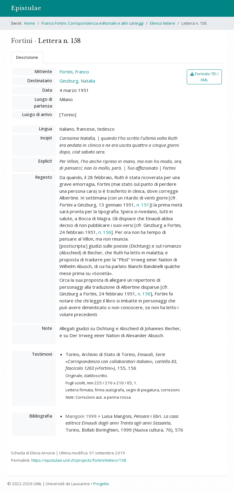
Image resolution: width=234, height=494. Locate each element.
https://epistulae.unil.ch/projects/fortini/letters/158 (78, 460)
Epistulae (26, 8)
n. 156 (104, 232)
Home (29, 23)
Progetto (101, 483)
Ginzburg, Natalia (77, 81)
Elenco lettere (162, 23)
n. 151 (142, 205)
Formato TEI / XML (204, 77)
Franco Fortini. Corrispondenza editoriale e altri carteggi (92, 23)
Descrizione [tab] (27, 57)
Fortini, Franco (74, 72)
